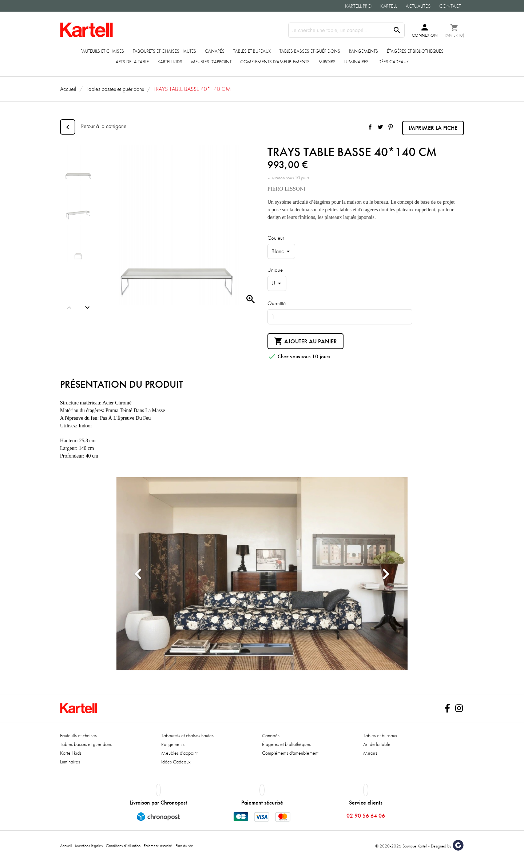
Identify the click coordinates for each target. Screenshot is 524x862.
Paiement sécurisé (158, 846)
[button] (138, 573)
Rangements (363, 51)
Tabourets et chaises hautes (164, 51)
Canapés (215, 51)
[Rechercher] (346, 30)
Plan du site (184, 846)
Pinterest (390, 127)
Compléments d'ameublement (290, 753)
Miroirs (327, 62)
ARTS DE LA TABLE (132, 62)
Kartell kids (170, 62)
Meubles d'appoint (211, 62)
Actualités (418, 6)
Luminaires (356, 62)
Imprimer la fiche (433, 128)
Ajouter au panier (305, 341)
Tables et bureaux (252, 51)
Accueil (66, 846)
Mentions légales (89, 846)
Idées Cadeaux (393, 62)
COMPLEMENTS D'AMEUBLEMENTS (275, 62)
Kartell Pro (358, 6)
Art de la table (376, 744)
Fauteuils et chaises (102, 51)
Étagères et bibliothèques (415, 51)
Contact (450, 6)
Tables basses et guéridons (309, 51)
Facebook (447, 708)
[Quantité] (339, 316)
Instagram (458, 708)
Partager (370, 127)
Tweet (380, 127)
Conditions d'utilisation (123, 846)
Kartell (388, 6)
